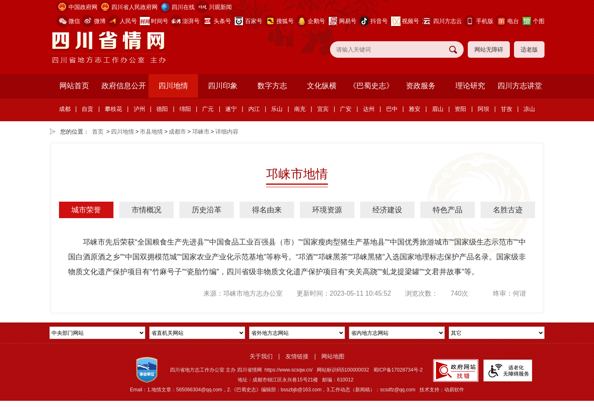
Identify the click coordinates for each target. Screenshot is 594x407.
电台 (513, 21)
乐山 (277, 109)
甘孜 (506, 109)
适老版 (529, 49)
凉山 (529, 109)
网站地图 (332, 356)
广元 (208, 109)
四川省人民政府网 (134, 7)
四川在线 (183, 7)
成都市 (177, 131)
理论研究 (470, 86)
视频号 (410, 21)
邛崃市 (201, 131)
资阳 (460, 109)
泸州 (139, 109)
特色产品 (447, 210)
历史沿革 (207, 210)
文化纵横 (322, 86)
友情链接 (297, 356)
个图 (538, 21)
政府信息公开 (123, 86)
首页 (98, 131)
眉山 (437, 109)
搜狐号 (285, 21)
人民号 (128, 21)
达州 (369, 109)
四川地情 (173, 86)
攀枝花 (113, 109)
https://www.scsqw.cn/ (288, 370)
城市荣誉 (86, 210)
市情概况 (146, 210)
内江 (254, 109)
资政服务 (421, 86)
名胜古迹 (508, 210)
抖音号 (379, 21)
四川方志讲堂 (519, 86)
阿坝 (483, 109)
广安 (345, 109)
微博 (100, 21)
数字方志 (272, 86)
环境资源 (327, 210)
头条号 (222, 21)
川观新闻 (220, 7)
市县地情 (151, 131)
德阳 (162, 109)
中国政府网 (82, 7)
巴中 (392, 109)
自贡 (87, 109)
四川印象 (223, 86)
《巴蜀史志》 (371, 86)
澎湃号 (191, 21)
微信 (74, 21)
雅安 (414, 109)
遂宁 (231, 109)
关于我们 (261, 356)
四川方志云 (447, 21)
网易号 (347, 21)
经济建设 (387, 210)
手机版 (484, 21)
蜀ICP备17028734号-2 (398, 370)
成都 (65, 109)
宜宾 (323, 109)
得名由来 (267, 210)
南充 (300, 109)
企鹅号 (316, 21)
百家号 (253, 21)
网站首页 (74, 86)
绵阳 (185, 109)
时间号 (159, 21)
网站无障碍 (488, 49)
